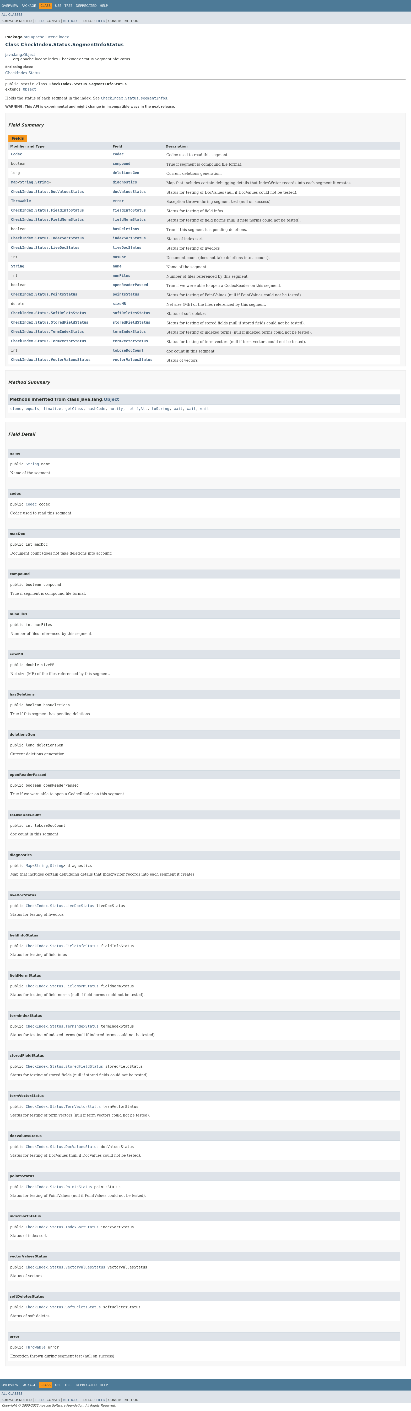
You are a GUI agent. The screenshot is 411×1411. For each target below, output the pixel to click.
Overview (10, 6)
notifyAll (137, 409)
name (117, 266)
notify (116, 409)
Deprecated (86, 6)
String (26, 182)
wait (178, 409)
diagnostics (125, 182)
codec (118, 154)
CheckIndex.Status (22, 73)
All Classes (12, 15)
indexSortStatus (129, 238)
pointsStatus (126, 294)
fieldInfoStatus (129, 210)
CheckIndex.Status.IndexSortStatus (47, 238)
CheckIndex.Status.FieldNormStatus (47, 219)
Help (104, 6)
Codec (16, 154)
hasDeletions (126, 229)
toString (160, 409)
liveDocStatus (127, 247)
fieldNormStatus (129, 219)
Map (14, 182)
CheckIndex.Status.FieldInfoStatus (47, 210)
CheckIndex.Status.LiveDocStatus (45, 247)
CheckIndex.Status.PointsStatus (44, 294)
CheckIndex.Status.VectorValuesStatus (50, 359)
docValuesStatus (129, 191)
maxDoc (119, 257)
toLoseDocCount (128, 350)
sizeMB (119, 304)
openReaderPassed (130, 285)
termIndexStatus (129, 331)
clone (15, 409)
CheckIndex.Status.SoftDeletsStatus (48, 313)
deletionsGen (126, 173)
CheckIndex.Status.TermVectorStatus (48, 341)
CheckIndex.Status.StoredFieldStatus (49, 322)
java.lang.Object (20, 54)
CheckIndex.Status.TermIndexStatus (47, 331)
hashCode (96, 409)
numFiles (121, 275)
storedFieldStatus (131, 322)
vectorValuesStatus (133, 359)
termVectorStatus (130, 341)
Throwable (21, 201)
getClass (74, 409)
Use (58, 6)
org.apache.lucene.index (46, 37)
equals (32, 409)
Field (39, 21)
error (118, 201)
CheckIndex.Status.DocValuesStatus (47, 191)
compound (121, 163)
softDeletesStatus (131, 313)
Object (29, 89)
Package (28, 6)
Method (70, 21)
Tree (68, 6)
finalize (52, 409)
